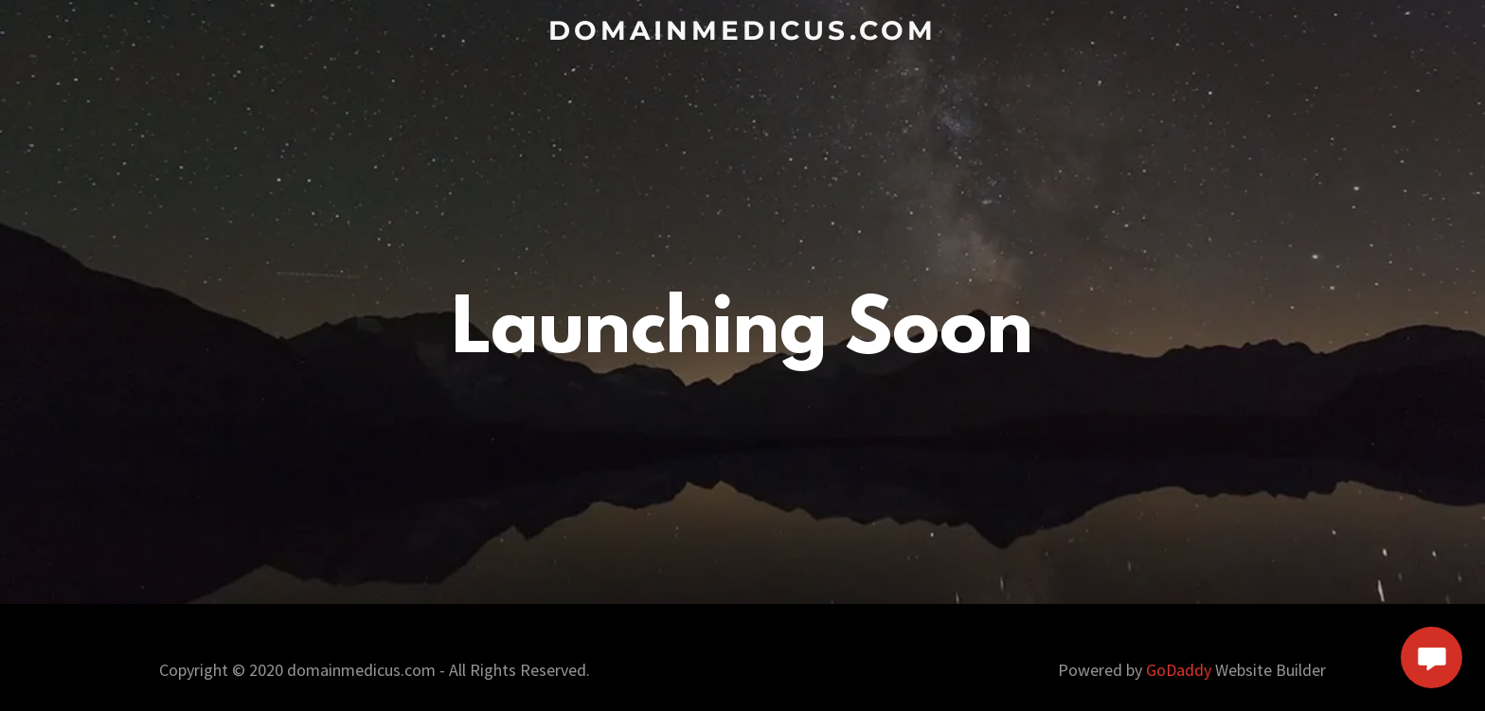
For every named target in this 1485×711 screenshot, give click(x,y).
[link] (742, 32)
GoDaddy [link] (1178, 670)
